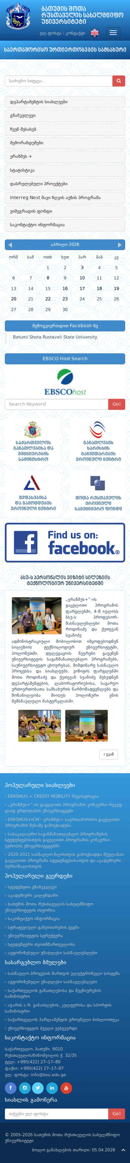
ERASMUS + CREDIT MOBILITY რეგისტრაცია (53, 796)
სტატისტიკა (22, 170)
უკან (108, 754)
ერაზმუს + (21, 156)
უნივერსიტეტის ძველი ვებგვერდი (42, 1028)
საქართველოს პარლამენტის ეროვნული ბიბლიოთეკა (63, 1020)
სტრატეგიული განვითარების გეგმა (44, 927)
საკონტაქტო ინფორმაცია (37, 225)
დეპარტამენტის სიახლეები (39, 102)
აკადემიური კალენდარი (33, 896)
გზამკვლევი (23, 115)
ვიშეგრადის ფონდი (31, 211)
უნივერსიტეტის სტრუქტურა (35, 936)
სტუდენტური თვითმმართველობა (41, 945)
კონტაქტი (75, 33)
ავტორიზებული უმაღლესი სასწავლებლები (52, 953)
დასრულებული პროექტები (39, 184)
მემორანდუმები (26, 143)
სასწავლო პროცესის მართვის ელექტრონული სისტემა (64, 974)
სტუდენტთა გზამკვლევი (32, 887)
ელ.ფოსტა (51, 33)
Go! (117, 404)
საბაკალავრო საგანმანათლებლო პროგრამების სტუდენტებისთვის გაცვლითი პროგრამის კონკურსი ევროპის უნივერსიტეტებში (57, 840)
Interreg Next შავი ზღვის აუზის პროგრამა (55, 198)
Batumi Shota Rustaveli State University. (55, 337)
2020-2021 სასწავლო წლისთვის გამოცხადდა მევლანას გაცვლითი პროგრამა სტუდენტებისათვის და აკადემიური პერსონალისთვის (64, 861)
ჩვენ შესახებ (23, 129)
